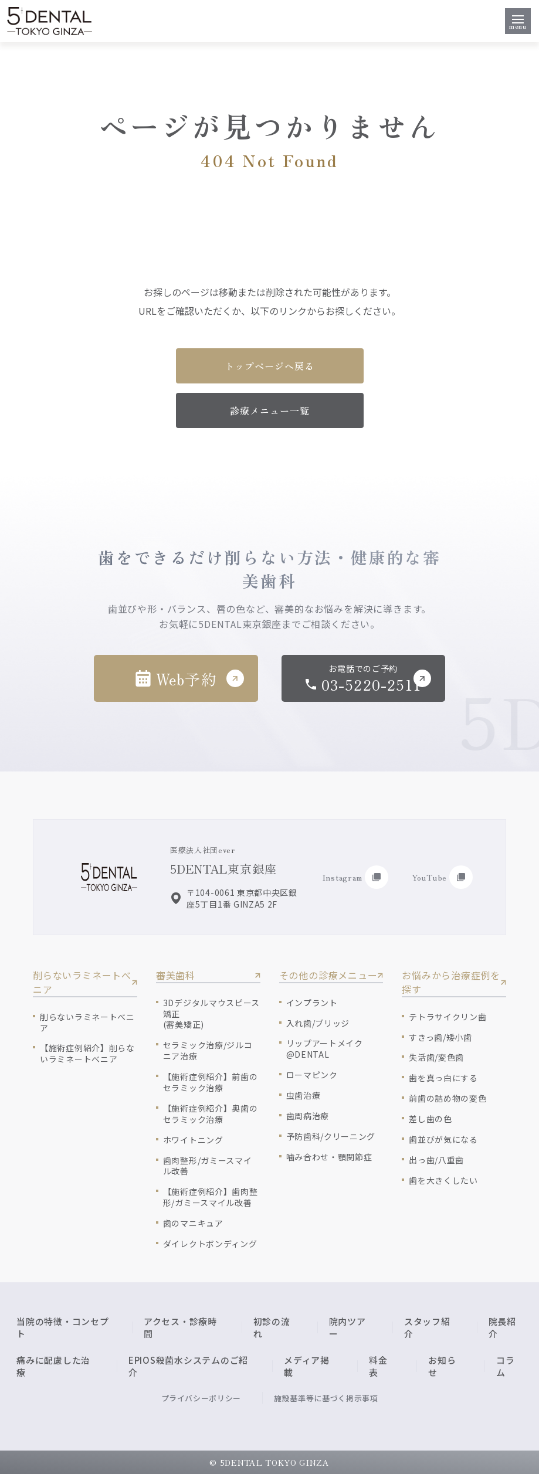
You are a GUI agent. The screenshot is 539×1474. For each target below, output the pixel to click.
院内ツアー (347, 1327)
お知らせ (442, 1366)
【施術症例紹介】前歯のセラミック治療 (210, 1082)
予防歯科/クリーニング (331, 1136)
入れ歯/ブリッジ (318, 1023)
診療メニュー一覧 (270, 410)
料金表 (378, 1366)
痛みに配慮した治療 (53, 1366)
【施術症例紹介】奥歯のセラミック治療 (210, 1114)
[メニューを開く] (517, 21)
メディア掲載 (307, 1366)
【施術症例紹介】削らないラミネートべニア (87, 1053)
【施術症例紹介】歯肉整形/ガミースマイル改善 (210, 1197)
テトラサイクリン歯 (447, 1017)
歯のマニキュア (193, 1223)
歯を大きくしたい (443, 1180)
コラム (505, 1366)
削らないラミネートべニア (87, 1022)
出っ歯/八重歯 (436, 1160)
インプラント (312, 1002)
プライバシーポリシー (201, 1398)
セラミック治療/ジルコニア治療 (208, 1051)
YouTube (442, 877)
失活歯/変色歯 (436, 1057)
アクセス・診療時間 (180, 1327)
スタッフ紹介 (427, 1327)
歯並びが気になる (443, 1139)
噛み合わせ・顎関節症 (329, 1157)
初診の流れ (271, 1327)
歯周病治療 (308, 1116)
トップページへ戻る (269, 366)
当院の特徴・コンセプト (62, 1327)
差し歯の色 (430, 1119)
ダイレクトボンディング (210, 1243)
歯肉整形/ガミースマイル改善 (207, 1166)
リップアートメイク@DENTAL (324, 1049)
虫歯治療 (303, 1095)
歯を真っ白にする (443, 1078)
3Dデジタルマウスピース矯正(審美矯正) (211, 1014)
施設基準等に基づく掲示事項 (326, 1398)
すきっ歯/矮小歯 (440, 1037)
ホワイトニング (193, 1140)
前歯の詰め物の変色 (447, 1098)
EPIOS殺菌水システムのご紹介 (188, 1366)
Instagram (355, 877)
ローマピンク (312, 1075)
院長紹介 (502, 1327)
